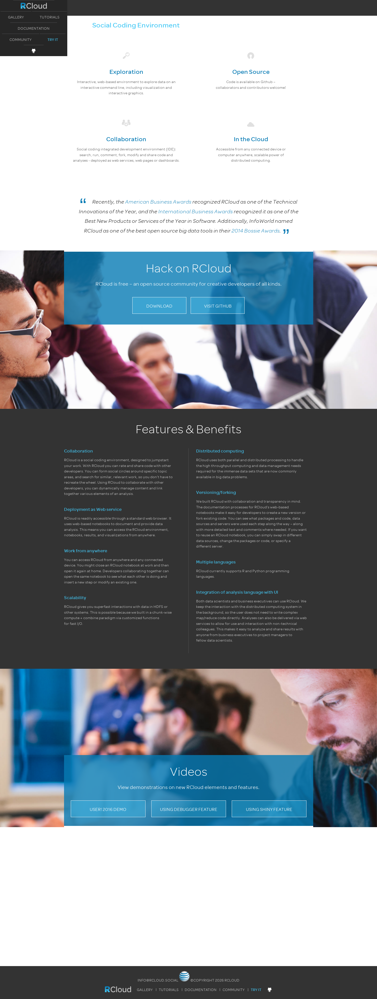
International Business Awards (195, 211)
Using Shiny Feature (269, 809)
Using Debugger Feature (188, 809)
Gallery (125, 6)
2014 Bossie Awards (255, 230)
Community (243, 6)
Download (159, 306)
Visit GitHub (217, 306)
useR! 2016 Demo (108, 809)
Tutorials (159, 6)
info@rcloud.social (158, 980)
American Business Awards (158, 202)
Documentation (201, 6)
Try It (275, 6)
